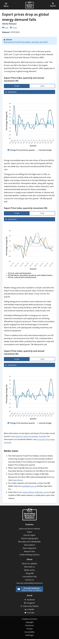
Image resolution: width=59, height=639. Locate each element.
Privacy (29, 629)
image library (17, 480)
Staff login (29, 635)
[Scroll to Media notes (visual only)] (20, 451)
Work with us (29, 567)
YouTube (30, 612)
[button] (6, 4)
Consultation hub (29, 576)
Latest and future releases (29, 528)
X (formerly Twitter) (31, 606)
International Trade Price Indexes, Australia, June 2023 (26, 42)
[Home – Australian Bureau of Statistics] (29, 514)
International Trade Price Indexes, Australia (28, 436)
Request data (29, 551)
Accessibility (29, 632)
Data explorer (29, 545)
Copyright (30, 622)
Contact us (29, 580)
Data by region (29, 535)
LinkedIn (30, 609)
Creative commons (29, 619)
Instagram (31, 603)
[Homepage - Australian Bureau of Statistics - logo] (29, 5)
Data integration (29, 548)
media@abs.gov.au (29, 486)
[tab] (17, 86)
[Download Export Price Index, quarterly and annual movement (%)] (29, 92)
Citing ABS (29, 573)
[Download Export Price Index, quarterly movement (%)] (29, 219)
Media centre (29, 570)
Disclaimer (29, 625)
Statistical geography (29, 538)
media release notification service (36, 492)
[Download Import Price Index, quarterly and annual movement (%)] (29, 365)
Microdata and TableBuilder (29, 541)
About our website (29, 563)
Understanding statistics (29, 554)
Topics (29, 532)
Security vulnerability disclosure (30, 583)
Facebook (31, 599)
